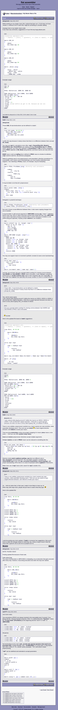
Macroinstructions (16, 13)
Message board (41, 707)
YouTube (41, 709)
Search (27, 7)
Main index (14, 707)
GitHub (37, 709)
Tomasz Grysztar (27, 709)
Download (20, 707)
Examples (34, 707)
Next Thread (50, 689)
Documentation (27, 707)
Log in (37, 8)
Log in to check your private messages (26, 8)
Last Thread (43, 689)
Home (23, 7)
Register (32, 7)
